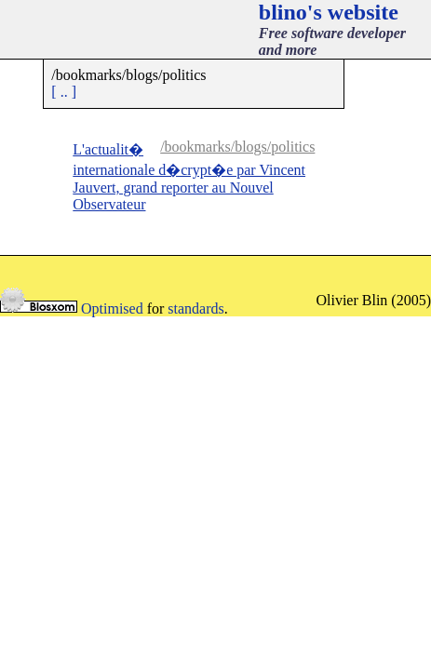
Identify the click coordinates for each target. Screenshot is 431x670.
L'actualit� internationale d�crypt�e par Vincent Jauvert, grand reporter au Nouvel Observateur (189, 176)
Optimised (112, 308)
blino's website (328, 12)
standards (195, 308)
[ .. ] (63, 92)
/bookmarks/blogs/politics (237, 146)
